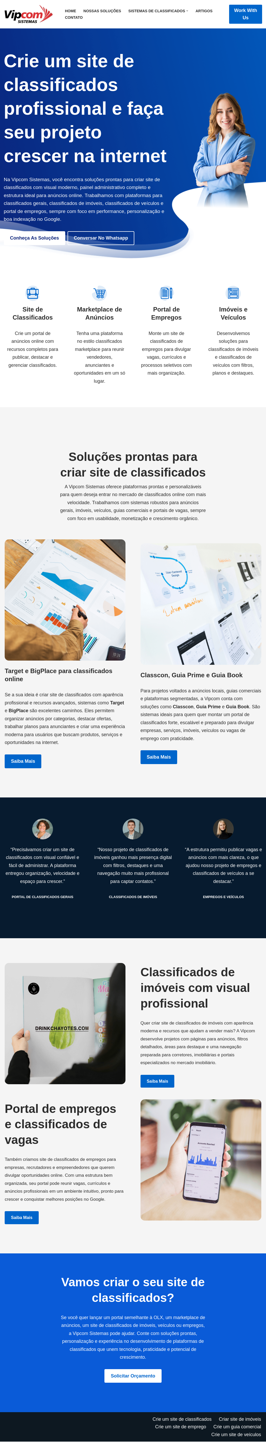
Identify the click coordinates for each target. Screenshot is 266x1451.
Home (70, 11)
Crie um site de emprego (180, 1436)
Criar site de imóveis (240, 1428)
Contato (74, 17)
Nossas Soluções (102, 11)
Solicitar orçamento (133, 1385)
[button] (188, 11)
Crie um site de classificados (181, 1428)
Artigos (204, 11)
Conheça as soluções (34, 238)
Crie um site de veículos (236, 1444)
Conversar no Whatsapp (101, 238)
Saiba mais (23, 769)
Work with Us (245, 14)
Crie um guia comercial (237, 1436)
